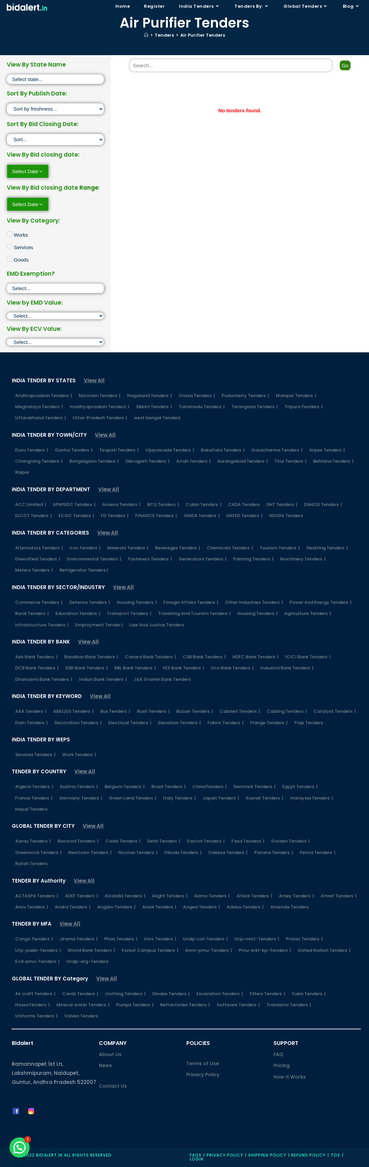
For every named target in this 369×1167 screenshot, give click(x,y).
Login (197, 1159)
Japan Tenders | (220, 798)
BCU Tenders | (163, 504)
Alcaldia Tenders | (125, 896)
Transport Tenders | (129, 613)
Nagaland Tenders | (149, 395)
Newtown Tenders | (90, 852)
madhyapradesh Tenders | (99, 406)
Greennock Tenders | (38, 852)
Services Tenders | (35, 754)
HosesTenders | (32, 1005)
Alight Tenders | (169, 896)
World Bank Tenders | (91, 950)
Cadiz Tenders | (123, 841)
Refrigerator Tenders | (84, 570)
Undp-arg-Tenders (87, 961)
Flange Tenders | (269, 722)
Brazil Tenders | (168, 786)
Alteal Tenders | (254, 896)
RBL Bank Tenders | (135, 668)
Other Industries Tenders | (254, 602)
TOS (335, 1155)
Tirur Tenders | (290, 461)
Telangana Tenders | (254, 406)
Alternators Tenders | (39, 548)
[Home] (146, 35)
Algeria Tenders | (34, 786)
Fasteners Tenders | (150, 559)
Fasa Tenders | (247, 841)
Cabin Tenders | (203, 504)
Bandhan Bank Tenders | (91, 657)
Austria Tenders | (79, 786)
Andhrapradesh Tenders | (43, 395)
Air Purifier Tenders (202, 35)
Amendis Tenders (289, 907)
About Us (110, 1054)
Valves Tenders (81, 1016)
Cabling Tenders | (287, 711)
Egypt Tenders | (300, 786)
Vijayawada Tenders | (169, 450)
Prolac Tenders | (304, 939)
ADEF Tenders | (81, 896)
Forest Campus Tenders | (150, 950)
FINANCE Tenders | (156, 515)
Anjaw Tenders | (327, 450)
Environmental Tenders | (94, 559)
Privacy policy (225, 1155)
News (105, 1065)
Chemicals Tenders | (230, 548)
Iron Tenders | (85, 548)
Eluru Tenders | (31, 450)
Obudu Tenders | (182, 852)
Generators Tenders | (202, 559)
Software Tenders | (238, 1005)
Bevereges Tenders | (177, 548)
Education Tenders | (78, 613)
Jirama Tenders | (79, 939)
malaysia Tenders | (311, 798)
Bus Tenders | (115, 711)
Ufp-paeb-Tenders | (38, 950)
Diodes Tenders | (171, 993)
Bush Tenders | (153, 711)
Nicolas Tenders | (137, 852)
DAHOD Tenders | (323, 504)
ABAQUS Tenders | (73, 711)
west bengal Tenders (157, 418)
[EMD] (55, 315)
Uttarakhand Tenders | (40, 418)
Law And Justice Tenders (157, 625)
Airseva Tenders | (121, 504)
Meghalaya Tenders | (39, 406)
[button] (19, 1147)
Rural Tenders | (32, 613)
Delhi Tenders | (163, 841)
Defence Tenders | (89, 602)
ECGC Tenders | (76, 515)
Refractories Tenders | (185, 1005)
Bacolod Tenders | (78, 841)
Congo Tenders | (34, 939)
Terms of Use (202, 1063)
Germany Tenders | (80, 798)
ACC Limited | (30, 504)
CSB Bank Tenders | (204, 657)
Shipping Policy (267, 1155)
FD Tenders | (114, 515)
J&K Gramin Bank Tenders (162, 679)
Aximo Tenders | (212, 896)
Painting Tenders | (253, 559)
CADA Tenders (244, 504)
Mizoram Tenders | (99, 395)
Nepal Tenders (31, 809)
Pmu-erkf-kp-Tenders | (265, 950)
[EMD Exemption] (55, 288)
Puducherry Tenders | (245, 395)
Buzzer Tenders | (194, 711)
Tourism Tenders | (280, 548)
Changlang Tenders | (39, 461)
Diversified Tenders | (37, 559)
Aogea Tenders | (201, 907)
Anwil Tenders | (159, 907)
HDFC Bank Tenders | (255, 657)
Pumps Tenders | (134, 1005)
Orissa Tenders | (197, 395)
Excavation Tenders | (219, 993)
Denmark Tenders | (254, 786)
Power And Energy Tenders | (321, 602)
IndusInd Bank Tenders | (286, 668)
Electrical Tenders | (129, 722)
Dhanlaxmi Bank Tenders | (43, 679)
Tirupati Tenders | (119, 450)
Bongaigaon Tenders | (94, 461)
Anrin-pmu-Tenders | (208, 950)
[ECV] (55, 342)
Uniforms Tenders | (36, 1016)
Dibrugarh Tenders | (147, 461)
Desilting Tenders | (327, 548)
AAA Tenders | (30, 711)
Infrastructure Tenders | (42, 625)
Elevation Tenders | (179, 722)
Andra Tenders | (72, 907)
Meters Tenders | (34, 570)
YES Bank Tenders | (183, 668)
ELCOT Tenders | (33, 515)
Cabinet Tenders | (240, 711)
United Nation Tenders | (324, 950)
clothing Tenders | (125, 993)
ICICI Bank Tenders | (308, 657)
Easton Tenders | (206, 841)
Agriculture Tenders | (307, 613)
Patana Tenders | (273, 852)
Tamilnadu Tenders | (202, 406)
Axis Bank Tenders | (36, 657)
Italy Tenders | (179, 798)
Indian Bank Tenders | (103, 679)
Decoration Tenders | (78, 722)
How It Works (289, 1077)
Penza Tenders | (317, 852)
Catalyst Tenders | (334, 711)
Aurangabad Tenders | (242, 461)
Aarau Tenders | (33, 841)
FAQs (195, 1155)
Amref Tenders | (339, 896)
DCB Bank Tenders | (37, 668)
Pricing (281, 1065)
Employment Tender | (99, 625)
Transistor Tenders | (288, 1005)
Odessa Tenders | (228, 852)
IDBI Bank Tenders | (86, 668)
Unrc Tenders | (160, 939)
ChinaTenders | (209, 786)
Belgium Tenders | (125, 786)
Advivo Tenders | (245, 907)
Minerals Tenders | (127, 548)
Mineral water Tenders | (83, 1005)
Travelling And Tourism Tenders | (194, 613)
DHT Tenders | (281, 504)
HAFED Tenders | (244, 515)
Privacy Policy (202, 1074)
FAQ (278, 1054)
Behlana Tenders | (333, 461)
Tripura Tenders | (304, 406)
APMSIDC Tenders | (74, 504)
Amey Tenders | (296, 896)
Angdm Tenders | (116, 907)
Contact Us (113, 1086)
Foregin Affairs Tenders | (190, 602)
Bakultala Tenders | (223, 450)
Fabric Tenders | (226, 722)
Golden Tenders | (290, 841)
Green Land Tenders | (132, 798)
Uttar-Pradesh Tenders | (100, 418)
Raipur (22, 472)
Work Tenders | (79, 754)
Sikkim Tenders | (154, 406)
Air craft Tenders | (35, 993)
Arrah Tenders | (193, 461)
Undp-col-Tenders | (205, 939)
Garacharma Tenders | (276, 450)
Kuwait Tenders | (264, 798)
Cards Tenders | (80, 993)
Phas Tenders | (120, 939)
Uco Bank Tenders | (232, 668)
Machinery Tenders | (303, 559)
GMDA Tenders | (202, 515)
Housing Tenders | (137, 602)
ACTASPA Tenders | (36, 896)
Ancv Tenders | (31, 907)
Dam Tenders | (31, 722)
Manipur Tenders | (296, 395)
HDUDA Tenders (286, 515)
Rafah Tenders (31, 863)
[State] (55, 79)
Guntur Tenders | (74, 450)
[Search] (231, 65)
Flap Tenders (308, 722)
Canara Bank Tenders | (150, 657)
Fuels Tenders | (309, 993)
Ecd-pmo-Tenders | (37, 961)
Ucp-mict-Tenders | (256, 939)
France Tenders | (33, 798)
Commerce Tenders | (39, 602)
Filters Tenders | (267, 993)
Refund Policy (308, 1155)
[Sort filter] (55, 109)
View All (94, 380)
